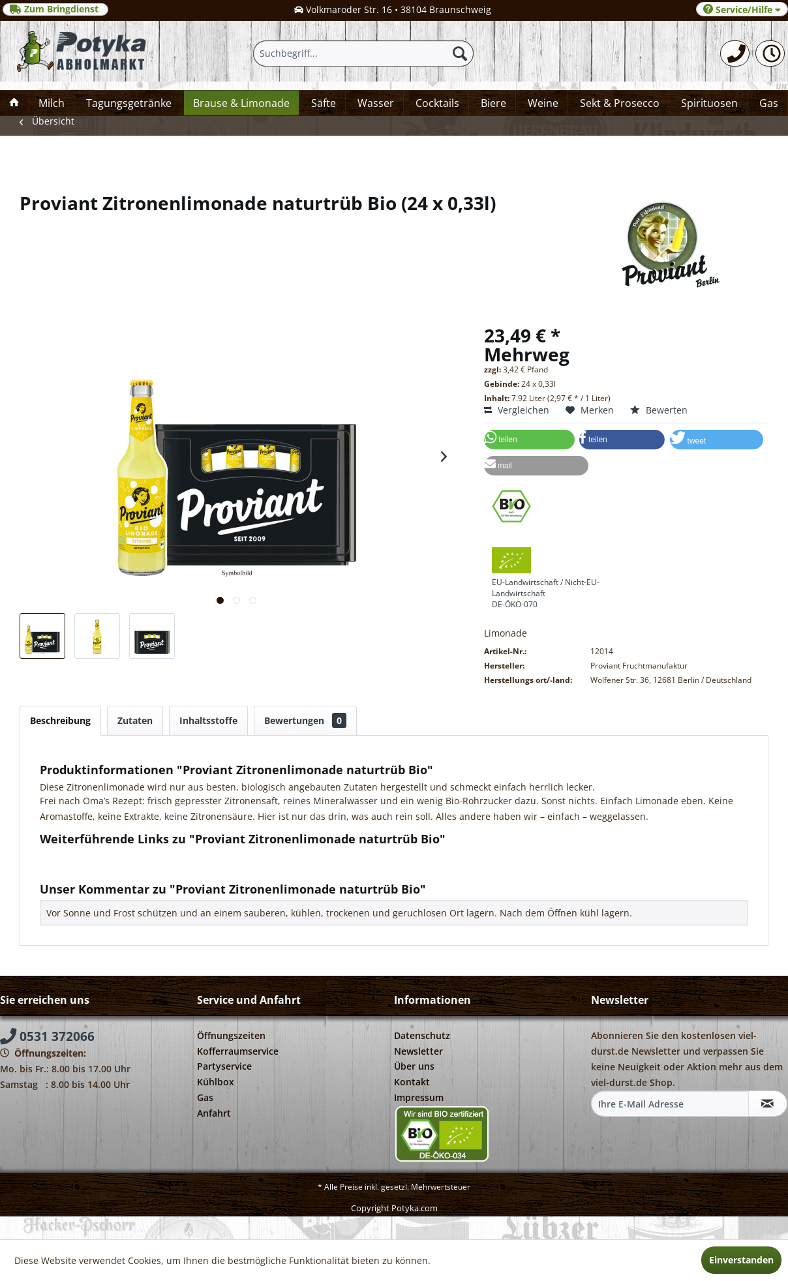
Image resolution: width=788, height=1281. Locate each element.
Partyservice (224, 1066)
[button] (529, 439)
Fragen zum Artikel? (89, 856)
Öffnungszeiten (231, 1035)
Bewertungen (305, 720)
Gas (205, 1097)
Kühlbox (215, 1082)
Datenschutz (422, 1035)
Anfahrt (214, 1113)
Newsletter (418, 1051)
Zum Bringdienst (55, 9)
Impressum (419, 1097)
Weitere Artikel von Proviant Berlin (121, 868)
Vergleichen (516, 410)
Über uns (414, 1066)
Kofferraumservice (238, 1051)
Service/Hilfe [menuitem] (742, 9)
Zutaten (135, 720)
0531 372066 (47, 1036)
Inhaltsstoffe (208, 720)
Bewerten (659, 410)
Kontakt (412, 1082)
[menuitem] (735, 53)
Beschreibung (60, 720)
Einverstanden (741, 1260)
